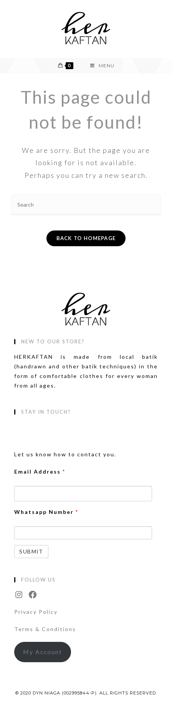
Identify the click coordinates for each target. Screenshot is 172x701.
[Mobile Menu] (102, 65)
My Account (42, 651)
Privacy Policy (36, 611)
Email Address (39, 471)
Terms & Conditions (45, 629)
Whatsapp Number (46, 512)
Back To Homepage (86, 238)
